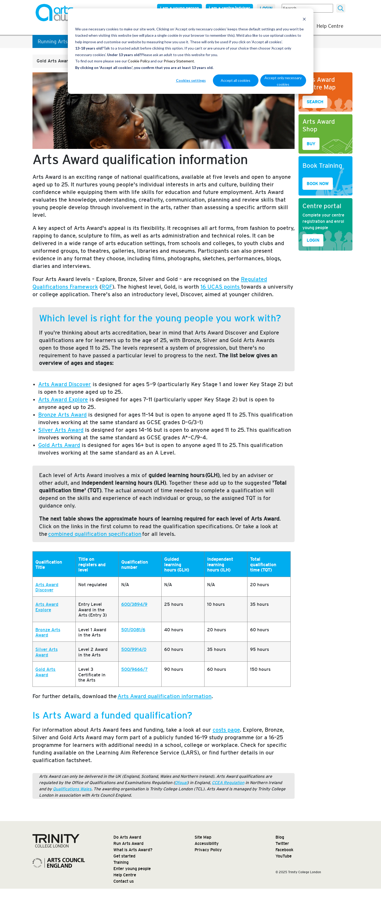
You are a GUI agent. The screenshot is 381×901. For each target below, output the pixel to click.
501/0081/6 (133, 629)
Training (121, 862)
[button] (66, 61)
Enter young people (132, 868)
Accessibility (207, 843)
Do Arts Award (127, 837)
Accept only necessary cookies (283, 81)
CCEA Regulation (228, 782)
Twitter (282, 843)
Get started (124, 856)
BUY (311, 144)
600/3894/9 (134, 604)
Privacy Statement (179, 61)
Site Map (203, 837)
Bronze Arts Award (47, 632)
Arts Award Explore (46, 607)
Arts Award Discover (46, 587)
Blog (279, 837)
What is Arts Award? (132, 850)
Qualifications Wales (72, 789)
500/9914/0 (133, 649)
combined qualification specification (94, 534)
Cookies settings (191, 80)
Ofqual (181, 782)
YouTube (283, 856)
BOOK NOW (318, 183)
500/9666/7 (134, 669)
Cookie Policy (139, 61)
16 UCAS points (221, 287)
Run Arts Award (128, 843)
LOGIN (313, 240)
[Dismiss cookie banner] (304, 19)
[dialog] (190, 51)
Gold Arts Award (45, 672)
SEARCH (315, 102)
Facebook (284, 850)
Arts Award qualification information (165, 696)
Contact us (123, 881)
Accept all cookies (235, 80)
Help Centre (330, 26)
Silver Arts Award (46, 652)
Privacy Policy (208, 850)
